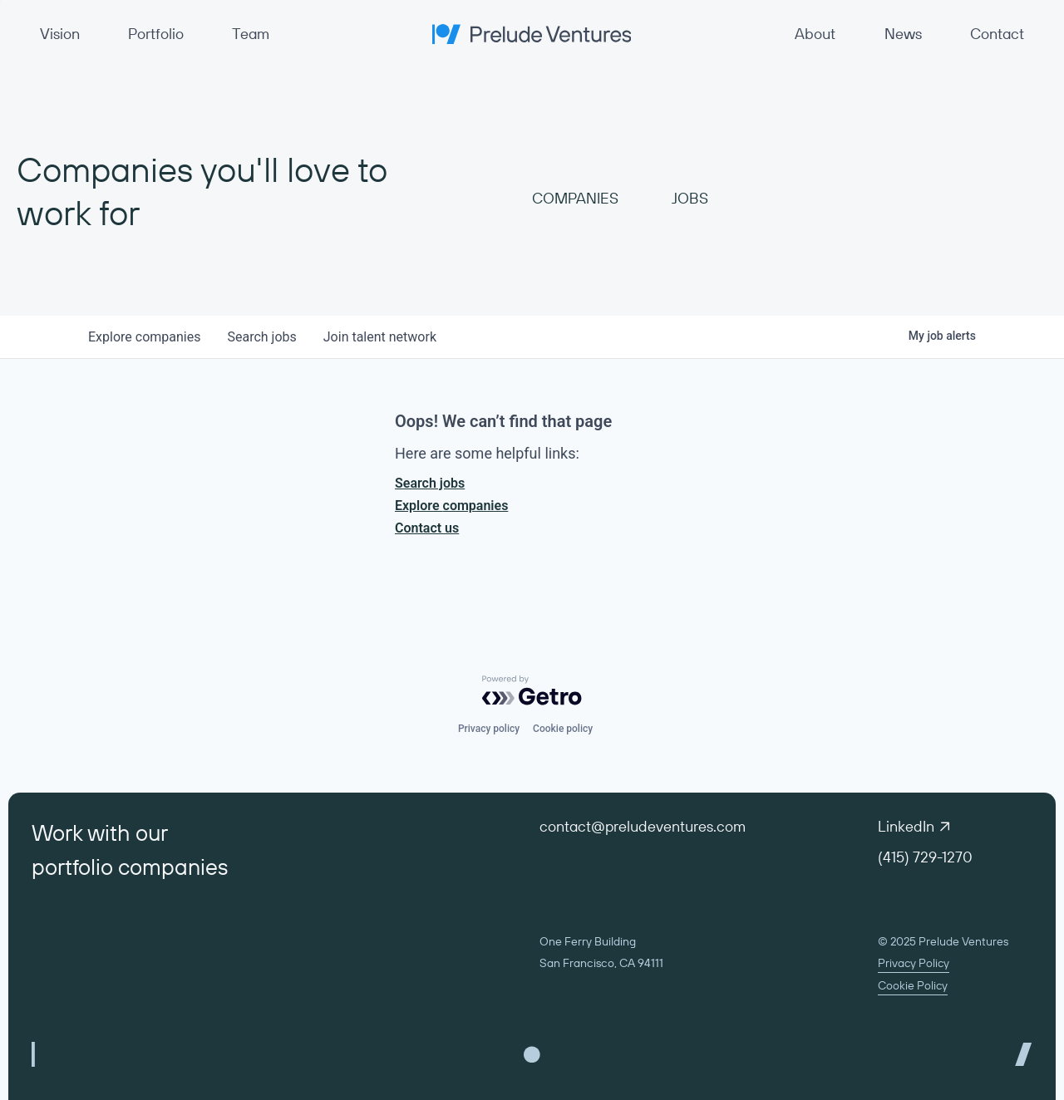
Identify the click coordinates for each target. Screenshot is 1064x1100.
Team (250, 33)
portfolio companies (130, 866)
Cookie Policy (913, 985)
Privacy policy (489, 728)
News (903, 33)
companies (144, 337)
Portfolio (156, 33)
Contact (997, 33)
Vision (60, 33)
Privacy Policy (913, 962)
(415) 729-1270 (925, 857)
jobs (261, 337)
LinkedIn (913, 826)
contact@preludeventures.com (642, 826)
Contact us (427, 528)
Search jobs (430, 483)
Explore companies (451, 505)
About (815, 33)
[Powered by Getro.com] (532, 690)
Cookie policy (563, 728)
